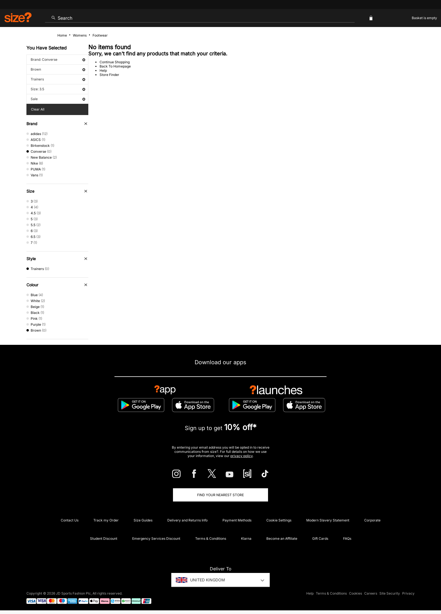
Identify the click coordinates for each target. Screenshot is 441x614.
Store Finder (109, 75)
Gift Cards (320, 538)
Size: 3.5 (58, 89)
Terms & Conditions (210, 538)
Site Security (389, 593)
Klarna (246, 538)
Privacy (408, 593)
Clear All (37, 109)
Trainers (58, 79)
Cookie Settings (278, 520)
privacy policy (241, 456)
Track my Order (106, 520)
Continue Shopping (115, 62)
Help (103, 70)
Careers (370, 593)
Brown (58, 69)
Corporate (372, 520)
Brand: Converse (58, 59)
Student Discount (103, 538)
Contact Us (69, 520)
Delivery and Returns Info (187, 520)
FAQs (347, 538)
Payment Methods (236, 520)
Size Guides (143, 520)
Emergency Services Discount (156, 538)
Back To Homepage (115, 66)
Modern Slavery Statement (327, 520)
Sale (58, 99)
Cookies (355, 593)
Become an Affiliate (281, 538)
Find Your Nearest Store (220, 495)
